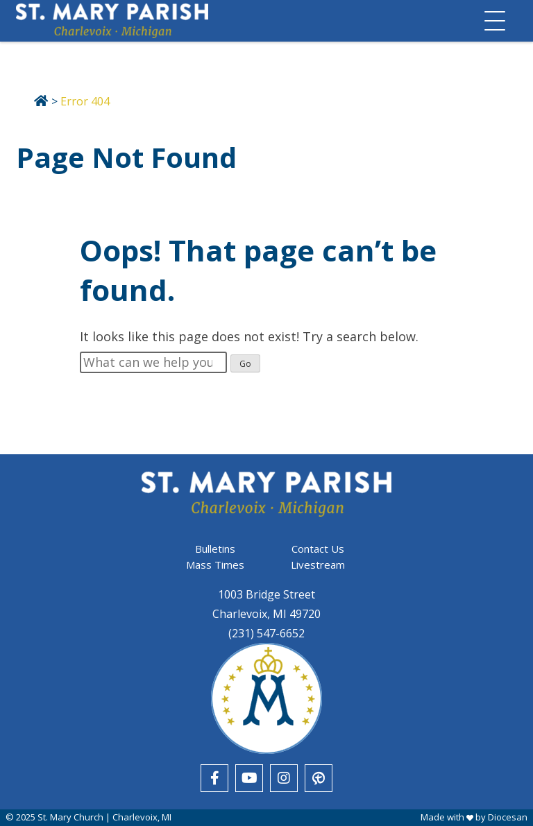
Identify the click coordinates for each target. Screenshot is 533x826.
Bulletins (215, 548)
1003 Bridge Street (266, 594)
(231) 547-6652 (266, 633)
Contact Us (317, 548)
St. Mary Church (70, 817)
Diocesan (507, 817)
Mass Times (215, 564)
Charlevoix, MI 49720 (266, 614)
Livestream (318, 564)
